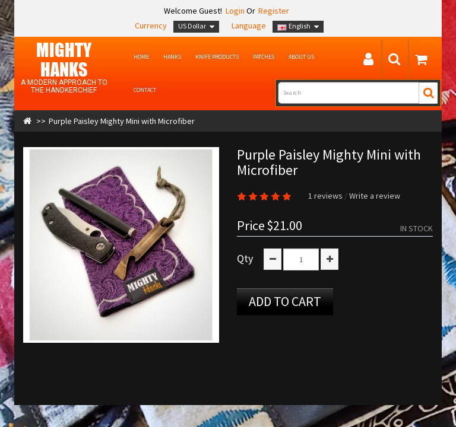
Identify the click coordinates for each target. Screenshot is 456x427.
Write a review (374, 195)
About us (301, 56)
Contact (145, 90)
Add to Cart (285, 301)
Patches (263, 56)
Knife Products (217, 56)
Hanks (172, 56)
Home (141, 56)
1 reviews (325, 195)
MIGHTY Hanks (63, 59)
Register (273, 10)
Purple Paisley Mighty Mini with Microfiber (122, 121)
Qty (245, 259)
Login (234, 10)
